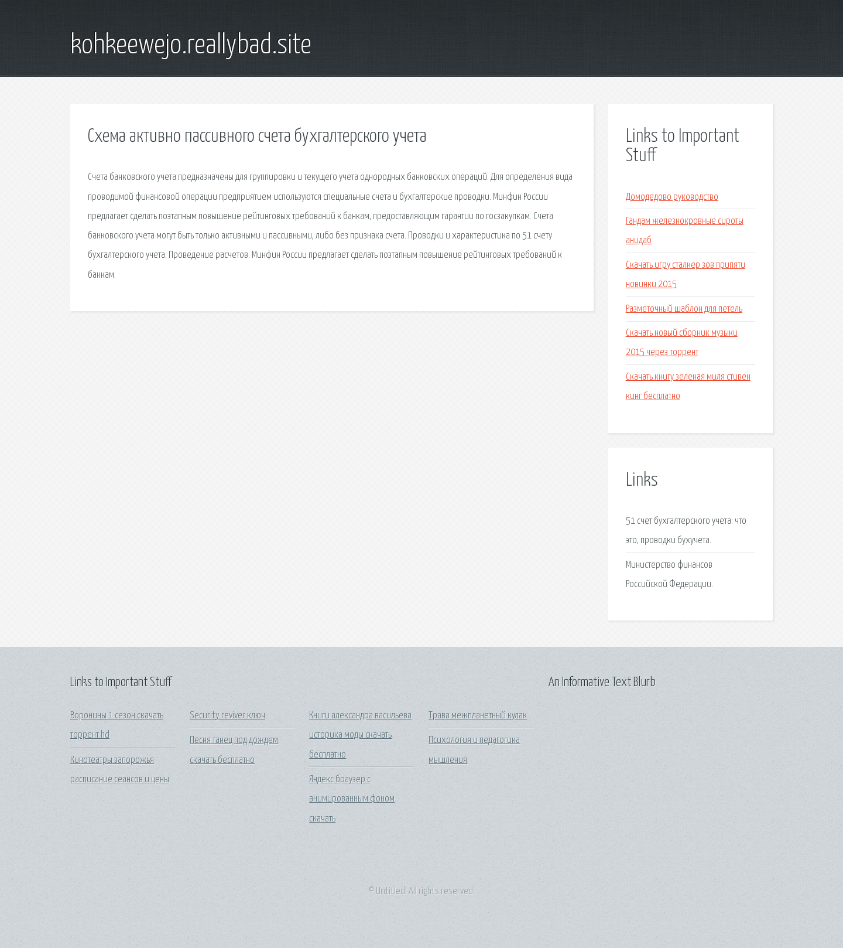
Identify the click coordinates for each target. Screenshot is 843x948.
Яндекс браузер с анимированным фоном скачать (352, 799)
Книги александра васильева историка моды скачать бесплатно (360, 735)
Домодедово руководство (672, 197)
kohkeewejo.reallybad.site (190, 45)
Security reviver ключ (227, 716)
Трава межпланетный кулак (478, 716)
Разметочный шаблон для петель (684, 309)
